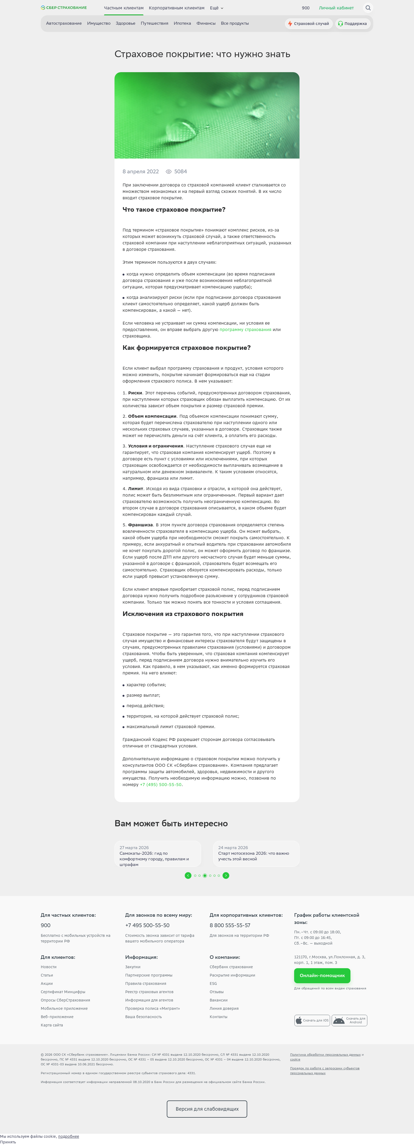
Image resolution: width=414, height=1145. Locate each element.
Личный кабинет (336, 7)
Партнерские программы (148, 975)
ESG (213, 983)
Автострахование (64, 23)
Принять (8, 1142)
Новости (49, 966)
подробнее (68, 1136)
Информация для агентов (149, 1000)
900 (306, 7)
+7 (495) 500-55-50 (161, 784)
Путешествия (154, 23)
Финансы (206, 23)
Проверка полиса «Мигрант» (152, 1008)
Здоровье (125, 23)
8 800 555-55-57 (230, 926)
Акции (47, 983)
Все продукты (235, 23)
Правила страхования (145, 983)
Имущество (98, 23)
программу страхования (245, 329)
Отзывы (217, 991)
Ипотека (182, 23)
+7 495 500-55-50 (147, 926)
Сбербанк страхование (231, 966)
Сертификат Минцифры (63, 991)
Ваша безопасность (143, 1016)
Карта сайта (52, 1025)
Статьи (47, 975)
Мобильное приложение (64, 1008)
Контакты (218, 1016)
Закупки (133, 966)
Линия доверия (224, 1008)
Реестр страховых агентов (149, 991)
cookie (295, 1059)
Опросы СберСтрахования (65, 1000)
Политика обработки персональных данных (325, 1054)
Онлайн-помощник (322, 975)
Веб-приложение (57, 1016)
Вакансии (219, 1000)
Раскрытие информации (232, 975)
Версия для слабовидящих (207, 1109)
